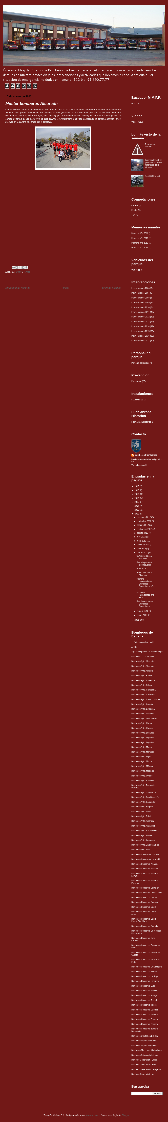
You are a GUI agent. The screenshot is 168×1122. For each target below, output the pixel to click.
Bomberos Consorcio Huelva (144, 971)
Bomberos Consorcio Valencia (144, 1010)
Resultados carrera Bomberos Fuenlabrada (144, 603)
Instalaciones (137, 400)
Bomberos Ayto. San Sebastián (145, 797)
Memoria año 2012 (139, 243)
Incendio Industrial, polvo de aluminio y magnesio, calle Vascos (153, 163)
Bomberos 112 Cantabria (142, 656)
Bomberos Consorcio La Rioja (144, 976)
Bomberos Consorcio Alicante (144, 869)
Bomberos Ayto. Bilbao (141, 685)
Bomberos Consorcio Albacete (144, 864)
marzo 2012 (142, 552)
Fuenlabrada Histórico (141, 422)
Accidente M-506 (152, 176)
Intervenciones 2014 (140, 326)
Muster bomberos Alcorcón (144, 573)
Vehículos (135, 270)
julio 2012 (141, 537)
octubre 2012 (143, 525)
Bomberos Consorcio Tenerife (144, 1000)
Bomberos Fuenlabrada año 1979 (145, 595)
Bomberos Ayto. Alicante (142, 671)
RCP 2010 (141, 569)
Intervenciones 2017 (140, 340)
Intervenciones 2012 (140, 317)
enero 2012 (142, 615)
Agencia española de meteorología (146, 652)
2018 (137, 490)
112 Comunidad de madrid (143, 642)
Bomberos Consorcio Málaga (144, 995)
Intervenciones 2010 (140, 307)
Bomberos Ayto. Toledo (141, 816)
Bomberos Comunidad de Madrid (146, 859)
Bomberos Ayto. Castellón (143, 695)
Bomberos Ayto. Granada (142, 714)
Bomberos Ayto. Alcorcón (142, 666)
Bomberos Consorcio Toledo (144, 1005)
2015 (137, 502)
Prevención (136, 381)
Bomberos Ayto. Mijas (141, 757)
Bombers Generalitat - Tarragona (146, 1069)
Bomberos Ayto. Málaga (142, 766)
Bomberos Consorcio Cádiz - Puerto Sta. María (144, 920)
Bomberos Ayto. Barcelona (143, 680)
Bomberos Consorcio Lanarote (145, 981)
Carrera (134, 205)
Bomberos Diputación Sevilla (144, 1041)
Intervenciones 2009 (140, 302)
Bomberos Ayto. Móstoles (142, 771)
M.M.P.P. (135, 103)
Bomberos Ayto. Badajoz (142, 675)
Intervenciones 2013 (140, 321)
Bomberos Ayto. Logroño (142, 737)
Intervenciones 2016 (140, 336)
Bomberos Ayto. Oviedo (142, 776)
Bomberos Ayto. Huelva (141, 723)
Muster (19, 272)
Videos (27, 272)
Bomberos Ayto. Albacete (142, 661)
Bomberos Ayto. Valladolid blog (145, 830)
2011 (137, 620)
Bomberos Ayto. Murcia (141, 761)
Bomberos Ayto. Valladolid (143, 826)
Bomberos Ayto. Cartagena (143, 690)
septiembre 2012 (145, 529)
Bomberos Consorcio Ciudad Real (146, 893)
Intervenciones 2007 (140, 293)
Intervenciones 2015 (140, 331)
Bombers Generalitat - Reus (143, 1064)
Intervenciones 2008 (140, 298)
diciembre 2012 (144, 517)
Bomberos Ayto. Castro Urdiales (145, 699)
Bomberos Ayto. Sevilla (141, 811)
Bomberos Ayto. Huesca (142, 728)
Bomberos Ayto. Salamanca (143, 792)
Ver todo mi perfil (138, 465)
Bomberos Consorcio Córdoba (144, 926)
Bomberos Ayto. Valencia (142, 821)
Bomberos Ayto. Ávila (141, 850)
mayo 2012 (142, 545)
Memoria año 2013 (139, 247)
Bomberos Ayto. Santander (143, 802)
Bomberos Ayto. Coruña (142, 704)
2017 (137, 494)
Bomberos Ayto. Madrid (141, 747)
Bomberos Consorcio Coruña (144, 897)
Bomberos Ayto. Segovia (142, 807)
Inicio (66, 287)
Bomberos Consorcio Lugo (143, 986)
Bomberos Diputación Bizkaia (144, 1036)
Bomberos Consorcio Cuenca (144, 902)
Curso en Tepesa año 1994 (144, 557)
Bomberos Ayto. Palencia (142, 780)
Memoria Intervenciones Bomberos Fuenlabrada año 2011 (145, 584)
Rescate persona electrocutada (144, 563)
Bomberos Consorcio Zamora (144, 1019)
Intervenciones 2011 (140, 312)
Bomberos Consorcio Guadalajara (146, 967)
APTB (134, 647)
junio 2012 (142, 541)
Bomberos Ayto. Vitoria (141, 835)
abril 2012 (141, 549)
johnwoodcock (93, 1115)
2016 (137, 498)
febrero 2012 (143, 611)
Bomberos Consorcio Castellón (145, 888)
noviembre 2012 (144, 521)
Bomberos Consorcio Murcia (144, 990)
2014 (137, 506)
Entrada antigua (111, 287)
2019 (137, 486)
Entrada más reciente (17, 287)
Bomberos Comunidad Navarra (145, 854)
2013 (137, 510)
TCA (133, 215)
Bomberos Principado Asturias (144, 1055)
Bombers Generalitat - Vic (142, 1074)
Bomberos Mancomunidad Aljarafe (146, 1050)
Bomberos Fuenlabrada (146, 455)
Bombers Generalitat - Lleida (144, 1060)
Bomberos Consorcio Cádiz (143, 907)
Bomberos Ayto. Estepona (143, 709)
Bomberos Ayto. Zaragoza (143, 840)
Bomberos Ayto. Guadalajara (144, 718)
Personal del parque (140, 363)
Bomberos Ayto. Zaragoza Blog (145, 845)
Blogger (125, 1115)
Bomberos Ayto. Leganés (142, 733)
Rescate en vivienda (150, 145)
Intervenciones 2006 (140, 288)
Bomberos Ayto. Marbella (142, 752)
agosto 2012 (143, 533)
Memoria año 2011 (139, 238)
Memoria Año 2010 (139, 233)
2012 (137, 514)
